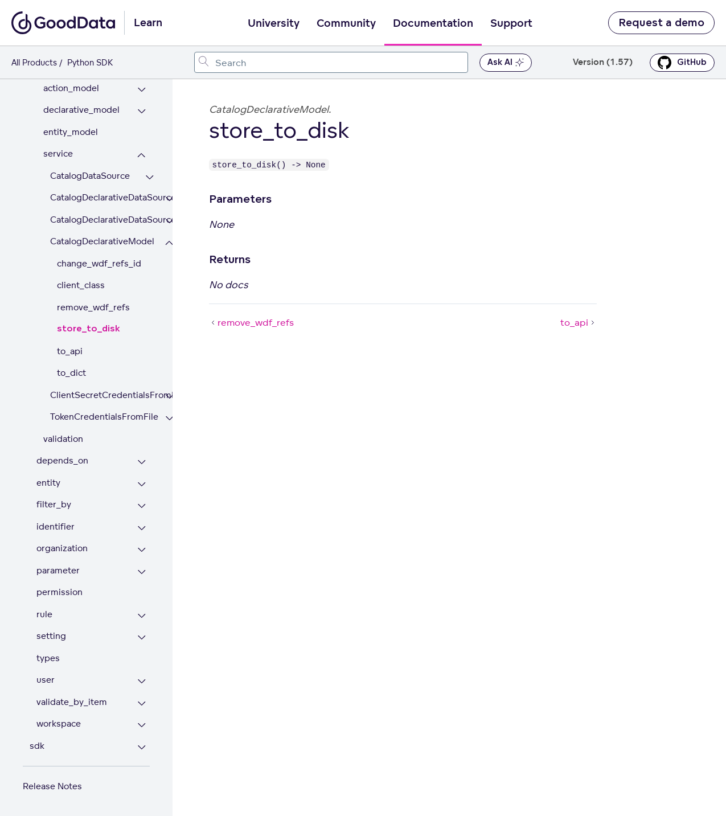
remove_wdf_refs (93, 307)
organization (62, 548)
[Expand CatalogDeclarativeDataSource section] (169, 199)
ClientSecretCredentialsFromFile (100, 394)
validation (63, 438)
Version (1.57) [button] (603, 62)
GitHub (682, 62)
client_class (81, 285)
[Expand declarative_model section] (141, 111)
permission (59, 592)
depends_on (62, 460)
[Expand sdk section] (141, 747)
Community (346, 23)
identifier (55, 526)
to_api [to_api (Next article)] (578, 322)
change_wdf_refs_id (99, 263)
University (274, 23)
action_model (71, 88)
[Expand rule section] (141, 616)
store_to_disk (88, 329)
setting (51, 635)
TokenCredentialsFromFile (100, 416)
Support (511, 23)
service (58, 153)
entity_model (70, 131)
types (48, 658)
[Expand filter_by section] (141, 506)
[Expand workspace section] (141, 725)
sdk (37, 745)
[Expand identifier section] (141, 528)
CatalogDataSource (90, 175)
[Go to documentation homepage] (63, 22)
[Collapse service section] (141, 155)
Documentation (433, 23)
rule (44, 614)
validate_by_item (71, 701)
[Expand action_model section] (141, 90)
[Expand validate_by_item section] (141, 704)
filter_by (53, 504)
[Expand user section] (141, 681)
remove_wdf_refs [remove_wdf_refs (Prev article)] (251, 322)
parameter (58, 570)
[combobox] (331, 62)
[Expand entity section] (141, 484)
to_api (70, 351)
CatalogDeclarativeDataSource (100, 197)
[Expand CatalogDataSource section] (149, 177)
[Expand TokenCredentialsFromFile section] (169, 418)
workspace (58, 723)
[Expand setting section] (141, 637)
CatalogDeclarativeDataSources (100, 219)
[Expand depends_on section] (141, 462)
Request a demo (661, 22)
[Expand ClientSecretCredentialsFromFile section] (169, 397)
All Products (34, 62)
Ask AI (505, 62)
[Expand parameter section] (141, 572)
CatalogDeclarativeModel (100, 241)
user (45, 679)
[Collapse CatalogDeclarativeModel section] (169, 243)
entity (48, 482)
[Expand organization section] (141, 550)
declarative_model (81, 109)
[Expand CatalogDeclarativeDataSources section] (169, 221)
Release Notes (52, 786)
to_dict (71, 372)
